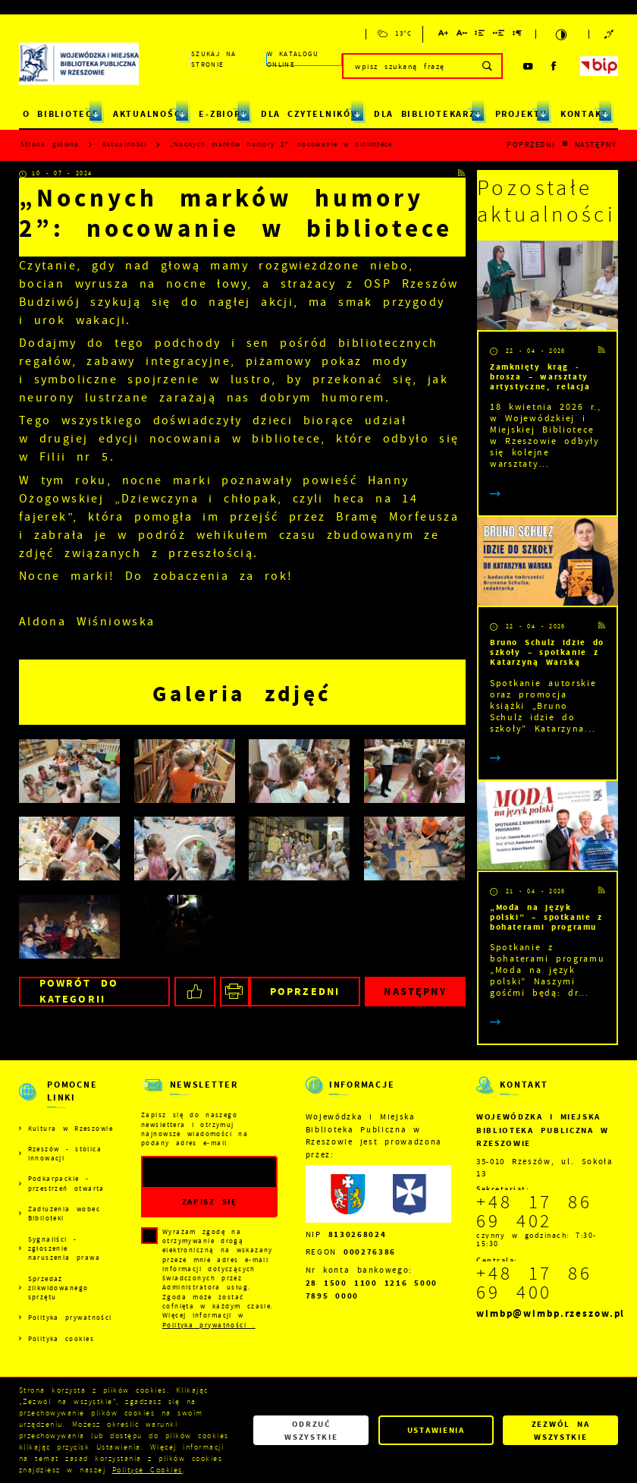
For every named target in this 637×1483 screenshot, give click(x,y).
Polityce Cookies (147, 1470)
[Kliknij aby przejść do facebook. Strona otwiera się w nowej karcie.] (554, 66)
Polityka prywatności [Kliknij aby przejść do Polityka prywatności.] (70, 1317)
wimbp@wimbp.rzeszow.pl (550, 1313)
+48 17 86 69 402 (534, 1211)
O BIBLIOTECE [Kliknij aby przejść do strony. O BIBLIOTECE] (61, 114)
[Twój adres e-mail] (190, 1172)
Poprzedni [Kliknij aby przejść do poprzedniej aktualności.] (531, 145)
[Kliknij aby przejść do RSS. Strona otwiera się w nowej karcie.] (461, 174)
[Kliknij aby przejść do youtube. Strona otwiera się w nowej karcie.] (528, 66)
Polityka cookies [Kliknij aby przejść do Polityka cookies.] (61, 1338)
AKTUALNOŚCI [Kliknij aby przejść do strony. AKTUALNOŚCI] (149, 114)
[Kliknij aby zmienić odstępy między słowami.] (499, 35)
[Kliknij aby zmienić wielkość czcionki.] (443, 35)
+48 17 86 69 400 (534, 1283)
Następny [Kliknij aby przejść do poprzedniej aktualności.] (596, 145)
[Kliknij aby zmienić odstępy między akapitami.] (517, 35)
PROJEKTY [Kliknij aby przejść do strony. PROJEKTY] (521, 114)
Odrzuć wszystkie (310, 1430)
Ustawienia (436, 1430)
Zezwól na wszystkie (561, 1430)
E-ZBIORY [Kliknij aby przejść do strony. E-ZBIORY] (222, 114)
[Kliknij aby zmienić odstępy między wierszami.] (480, 35)
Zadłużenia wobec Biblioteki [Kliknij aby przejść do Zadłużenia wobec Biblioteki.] (64, 1213)
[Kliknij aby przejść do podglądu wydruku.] (234, 991)
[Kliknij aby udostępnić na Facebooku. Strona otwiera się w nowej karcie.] (194, 991)
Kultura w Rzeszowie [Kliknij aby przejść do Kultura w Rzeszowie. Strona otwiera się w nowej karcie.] (70, 1128)
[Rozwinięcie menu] (66, 1101)
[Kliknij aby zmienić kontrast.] (562, 34)
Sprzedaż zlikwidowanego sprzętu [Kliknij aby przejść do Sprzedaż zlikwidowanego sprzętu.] (58, 1288)
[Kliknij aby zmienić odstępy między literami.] (462, 35)
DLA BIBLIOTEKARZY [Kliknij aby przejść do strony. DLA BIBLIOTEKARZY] (427, 114)
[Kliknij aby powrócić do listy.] (565, 145)
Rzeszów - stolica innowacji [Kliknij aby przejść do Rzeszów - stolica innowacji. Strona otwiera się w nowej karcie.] (65, 1154)
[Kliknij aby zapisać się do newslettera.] (209, 1202)
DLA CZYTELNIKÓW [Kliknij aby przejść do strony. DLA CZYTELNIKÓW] (310, 114)
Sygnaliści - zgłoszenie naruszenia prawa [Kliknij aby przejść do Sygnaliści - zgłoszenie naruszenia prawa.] (64, 1249)
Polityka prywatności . (209, 1325)
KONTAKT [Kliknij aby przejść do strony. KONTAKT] (584, 114)
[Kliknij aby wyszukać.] (488, 66)
